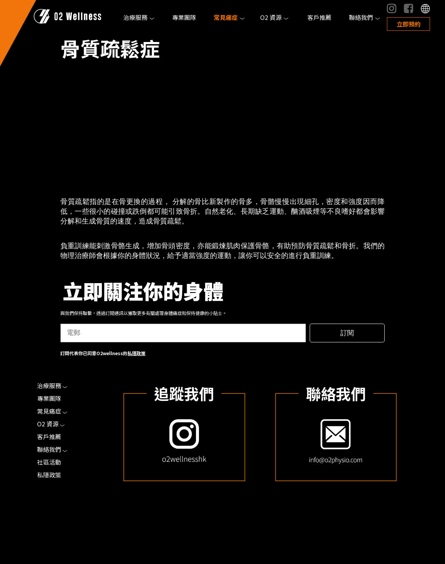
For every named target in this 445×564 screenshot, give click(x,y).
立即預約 (409, 24)
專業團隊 (184, 17)
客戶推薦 (319, 17)
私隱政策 (136, 353)
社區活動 (49, 462)
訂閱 (347, 333)
